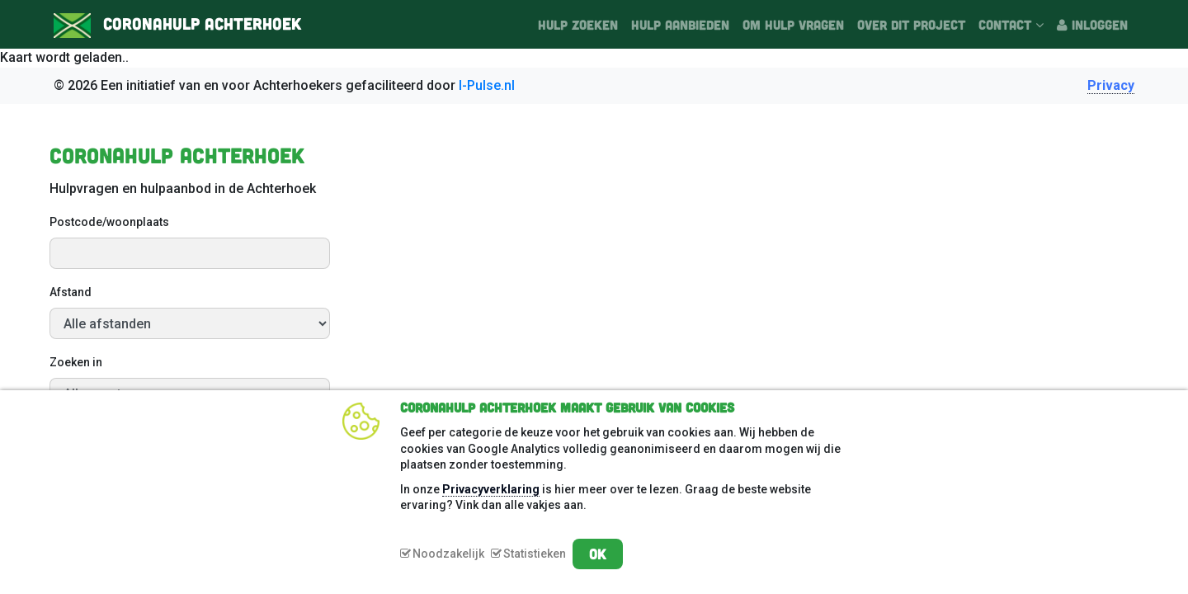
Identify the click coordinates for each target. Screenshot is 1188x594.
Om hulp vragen (793, 24)
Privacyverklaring (491, 489)
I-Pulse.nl (487, 85)
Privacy (1110, 85)
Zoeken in (76, 362)
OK (597, 553)
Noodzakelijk (448, 553)
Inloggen (1092, 24)
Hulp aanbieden (680, 24)
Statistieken (534, 553)
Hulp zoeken (578, 24)
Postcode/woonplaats (109, 222)
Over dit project (911, 24)
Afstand (71, 292)
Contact (1011, 24)
